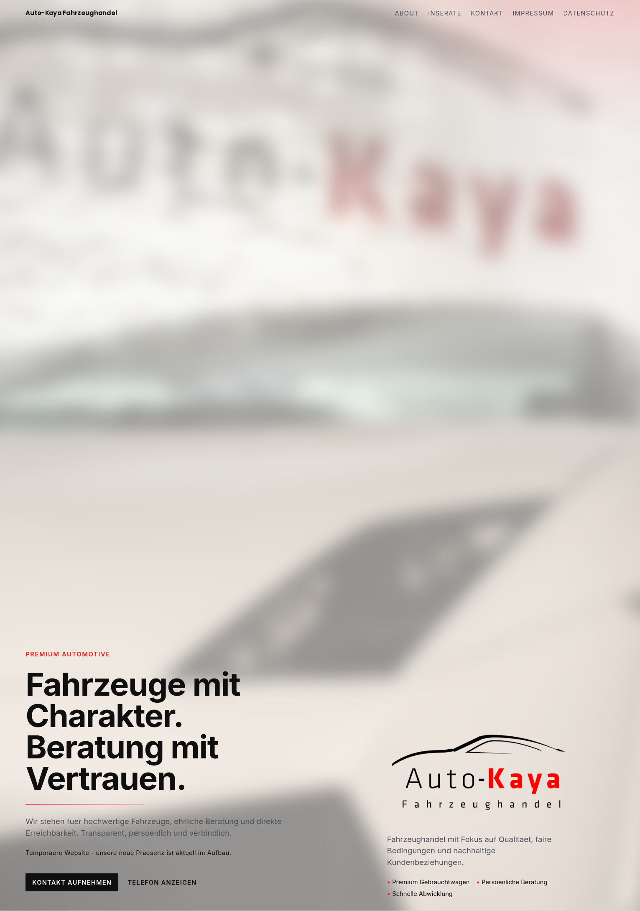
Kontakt (487, 13)
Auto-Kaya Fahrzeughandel (71, 13)
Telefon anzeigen (161, 882)
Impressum (533, 13)
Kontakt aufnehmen (72, 882)
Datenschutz (589, 13)
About (407, 13)
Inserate (444, 13)
